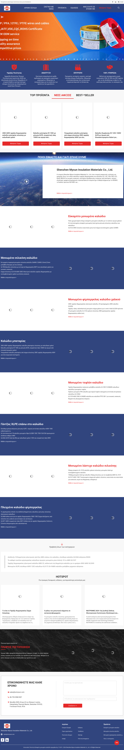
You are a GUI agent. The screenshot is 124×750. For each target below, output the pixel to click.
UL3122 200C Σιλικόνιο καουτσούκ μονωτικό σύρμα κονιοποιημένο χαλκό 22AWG (93, 228)
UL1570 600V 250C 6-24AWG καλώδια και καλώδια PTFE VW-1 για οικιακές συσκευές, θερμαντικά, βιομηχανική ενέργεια (94, 398)
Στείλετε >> (73, 706)
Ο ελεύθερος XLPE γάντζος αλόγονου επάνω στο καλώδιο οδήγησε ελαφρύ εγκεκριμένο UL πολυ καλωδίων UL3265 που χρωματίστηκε (56, 558)
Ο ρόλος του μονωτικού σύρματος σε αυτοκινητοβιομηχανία (57, 612)
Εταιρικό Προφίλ (66, 727)
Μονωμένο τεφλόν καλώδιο (85, 382)
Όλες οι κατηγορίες (109, 738)
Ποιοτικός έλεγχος (67, 735)
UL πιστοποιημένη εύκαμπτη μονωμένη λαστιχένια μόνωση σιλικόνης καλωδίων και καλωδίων (94, 224)
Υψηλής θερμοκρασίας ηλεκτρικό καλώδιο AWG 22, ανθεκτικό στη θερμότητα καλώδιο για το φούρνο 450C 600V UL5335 (51, 567)
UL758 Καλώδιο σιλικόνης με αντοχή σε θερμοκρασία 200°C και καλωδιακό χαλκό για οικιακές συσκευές (27, 268)
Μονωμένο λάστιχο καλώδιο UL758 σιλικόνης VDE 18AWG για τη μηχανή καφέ (77, 135)
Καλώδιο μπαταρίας (13, 341)
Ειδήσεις (80, 727)
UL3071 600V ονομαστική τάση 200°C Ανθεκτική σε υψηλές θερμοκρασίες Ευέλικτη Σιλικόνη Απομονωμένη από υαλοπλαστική (26, 522)
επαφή (64, 738)
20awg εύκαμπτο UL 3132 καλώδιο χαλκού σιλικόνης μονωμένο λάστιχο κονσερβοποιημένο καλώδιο (90, 471)
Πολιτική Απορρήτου (83, 738)
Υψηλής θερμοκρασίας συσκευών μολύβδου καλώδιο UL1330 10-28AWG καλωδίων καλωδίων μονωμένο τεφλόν (93, 388)
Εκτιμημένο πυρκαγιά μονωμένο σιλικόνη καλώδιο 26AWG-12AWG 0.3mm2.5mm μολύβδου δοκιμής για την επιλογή (25, 264)
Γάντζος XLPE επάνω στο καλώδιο (22, 424)
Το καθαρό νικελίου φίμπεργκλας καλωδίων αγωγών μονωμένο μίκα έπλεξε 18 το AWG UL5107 (42, 564)
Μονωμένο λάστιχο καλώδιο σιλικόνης (92, 465)
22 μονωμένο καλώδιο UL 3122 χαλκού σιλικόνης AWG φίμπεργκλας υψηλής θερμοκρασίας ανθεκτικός (91, 312)
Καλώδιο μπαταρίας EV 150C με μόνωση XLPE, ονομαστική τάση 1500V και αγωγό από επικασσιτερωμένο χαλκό (27, 349)
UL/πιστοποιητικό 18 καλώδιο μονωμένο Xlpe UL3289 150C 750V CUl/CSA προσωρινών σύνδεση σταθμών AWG (28, 434)
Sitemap (80, 735)
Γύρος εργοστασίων (67, 731)
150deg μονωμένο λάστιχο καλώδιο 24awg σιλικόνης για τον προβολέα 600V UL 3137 (94, 475)
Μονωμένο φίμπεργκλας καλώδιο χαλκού (94, 299)
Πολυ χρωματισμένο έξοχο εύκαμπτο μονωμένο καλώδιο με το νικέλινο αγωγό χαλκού (95, 221)
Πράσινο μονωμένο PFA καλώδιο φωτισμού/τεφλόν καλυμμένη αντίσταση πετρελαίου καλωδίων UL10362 (94, 393)
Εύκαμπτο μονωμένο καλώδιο (87, 216)
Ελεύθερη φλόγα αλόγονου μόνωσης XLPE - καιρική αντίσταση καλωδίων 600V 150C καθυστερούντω (27, 430)
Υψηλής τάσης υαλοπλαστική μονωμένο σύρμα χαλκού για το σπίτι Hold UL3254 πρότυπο (95, 308)
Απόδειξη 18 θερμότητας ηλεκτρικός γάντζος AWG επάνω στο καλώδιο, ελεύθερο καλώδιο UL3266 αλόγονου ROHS (49, 561)
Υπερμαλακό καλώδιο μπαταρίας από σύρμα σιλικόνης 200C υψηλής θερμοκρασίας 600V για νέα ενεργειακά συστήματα (28, 354)
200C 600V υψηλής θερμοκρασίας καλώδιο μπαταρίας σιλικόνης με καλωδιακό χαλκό (27, 345)
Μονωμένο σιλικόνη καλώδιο (19, 257)
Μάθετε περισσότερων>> (64, 193)
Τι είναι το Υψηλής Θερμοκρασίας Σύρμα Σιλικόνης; (16, 612)
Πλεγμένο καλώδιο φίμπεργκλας (21, 507)
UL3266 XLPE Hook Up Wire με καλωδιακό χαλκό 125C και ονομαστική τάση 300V (26, 438)
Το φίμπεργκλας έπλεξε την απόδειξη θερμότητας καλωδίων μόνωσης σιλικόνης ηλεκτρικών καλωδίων (26, 513)
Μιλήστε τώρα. (15, 143)
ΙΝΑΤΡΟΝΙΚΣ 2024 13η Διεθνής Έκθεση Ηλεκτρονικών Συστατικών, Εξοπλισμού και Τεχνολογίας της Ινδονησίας (101, 612)
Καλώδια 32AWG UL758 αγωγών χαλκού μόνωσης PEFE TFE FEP (106, 134)
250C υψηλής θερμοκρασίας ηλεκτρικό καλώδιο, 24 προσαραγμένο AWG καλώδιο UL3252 (93, 305)
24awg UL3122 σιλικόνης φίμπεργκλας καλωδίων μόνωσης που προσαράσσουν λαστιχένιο (14, 135)
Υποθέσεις (81, 731)
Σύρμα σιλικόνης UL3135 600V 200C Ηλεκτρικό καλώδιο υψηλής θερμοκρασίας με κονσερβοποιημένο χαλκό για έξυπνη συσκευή (26, 273)
